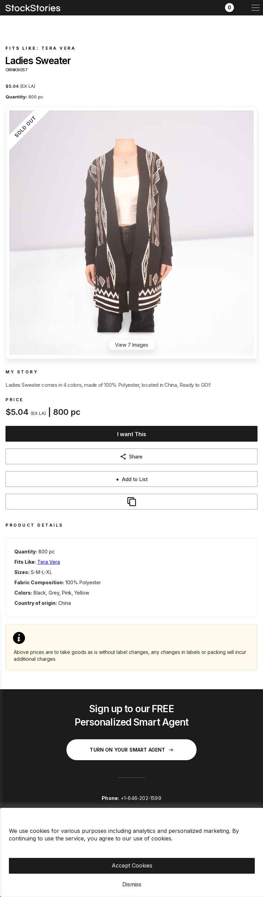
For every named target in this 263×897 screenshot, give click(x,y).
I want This (131, 434)
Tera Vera (58, 48)
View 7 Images (131, 345)
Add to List (132, 479)
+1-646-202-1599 (141, 798)
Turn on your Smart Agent (131, 750)
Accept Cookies (132, 865)
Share (135, 456)
